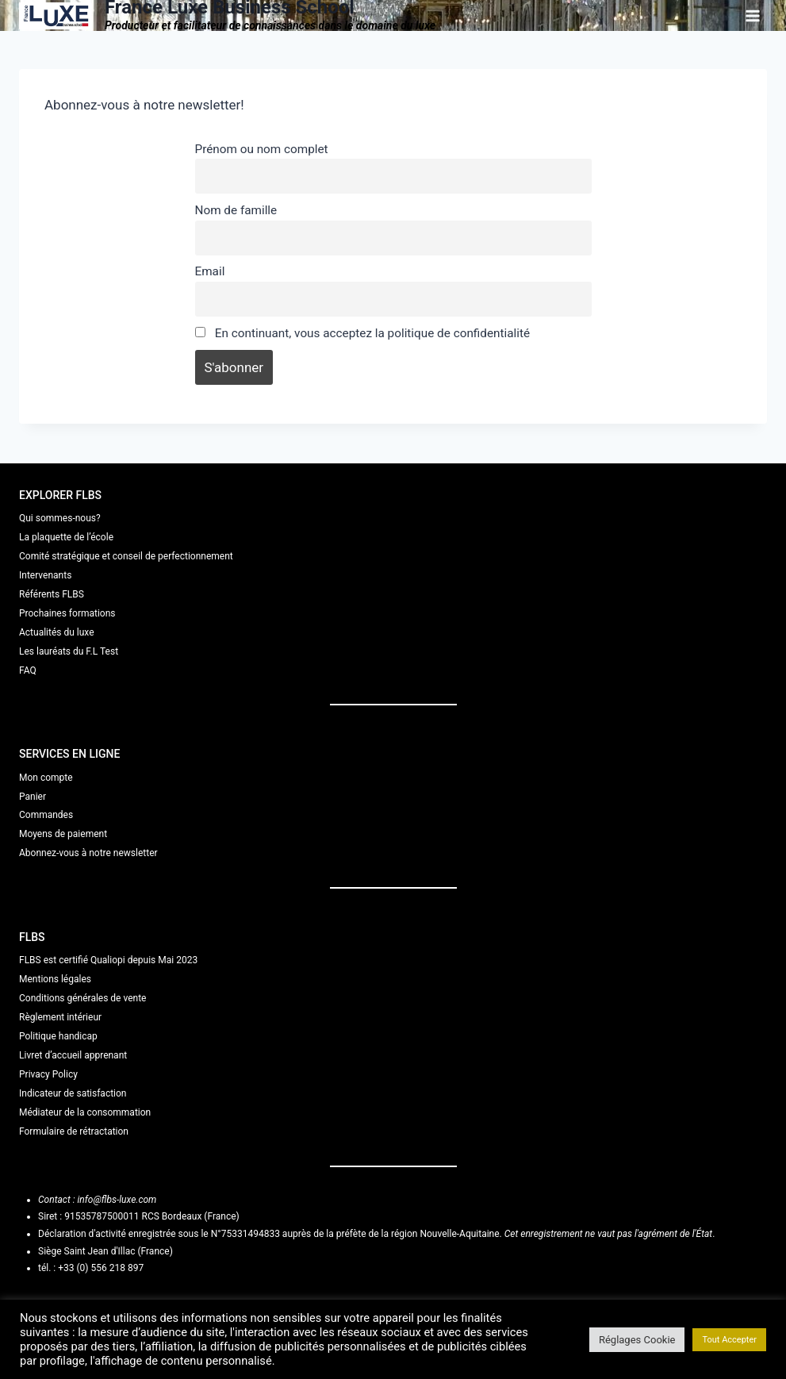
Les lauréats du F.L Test (68, 651)
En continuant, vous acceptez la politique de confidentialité (363, 333)
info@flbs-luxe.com (116, 1199)
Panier (32, 796)
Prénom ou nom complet (261, 149)
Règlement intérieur (60, 1017)
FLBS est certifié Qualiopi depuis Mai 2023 (108, 960)
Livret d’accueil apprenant (73, 1055)
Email (210, 271)
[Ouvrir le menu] (752, 15)
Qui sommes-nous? (60, 518)
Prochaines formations (67, 613)
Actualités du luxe (56, 632)
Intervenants (45, 575)
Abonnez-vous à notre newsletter (88, 853)
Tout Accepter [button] (729, 1340)
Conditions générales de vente (82, 998)
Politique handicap (58, 1036)
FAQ (27, 670)
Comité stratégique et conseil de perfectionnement (126, 556)
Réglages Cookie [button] (637, 1340)
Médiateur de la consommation (85, 1112)
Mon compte (46, 777)
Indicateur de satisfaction (73, 1093)
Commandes (46, 814)
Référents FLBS (51, 594)
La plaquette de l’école (66, 537)
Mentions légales (55, 979)
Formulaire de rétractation (73, 1131)
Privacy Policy (48, 1074)
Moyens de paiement (63, 833)
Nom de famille (236, 210)
